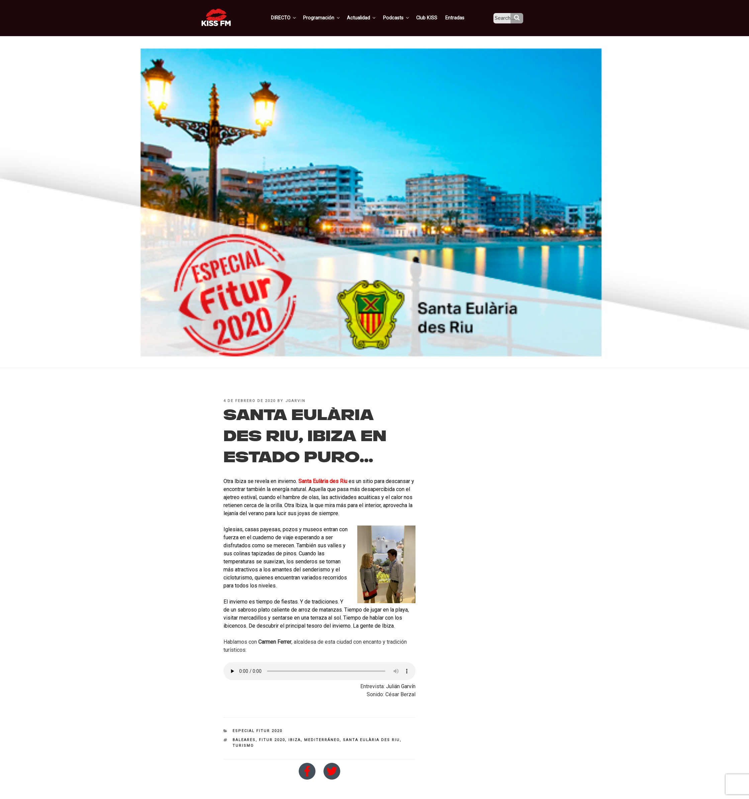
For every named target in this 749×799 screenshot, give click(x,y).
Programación (331, 17)
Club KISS (433, 17)
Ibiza (294, 740)
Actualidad (369, 17)
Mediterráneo (322, 740)
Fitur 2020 (272, 740)
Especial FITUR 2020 (257, 731)
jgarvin (295, 401)
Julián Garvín (400, 686)
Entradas (459, 17)
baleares (244, 740)
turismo (243, 745)
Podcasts (403, 17)
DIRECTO (294, 17)
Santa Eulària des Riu (322, 481)
